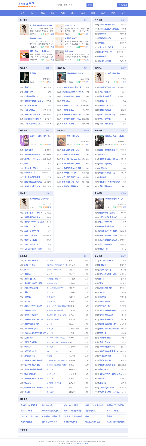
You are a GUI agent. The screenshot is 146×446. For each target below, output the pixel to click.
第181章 (50, 333)
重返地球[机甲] (105, 38)
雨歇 (70, 388)
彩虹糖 (123, 110)
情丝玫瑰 (85, 124)
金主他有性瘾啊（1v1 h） (34, 101)
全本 (123, 13)
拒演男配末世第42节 (54, 279)
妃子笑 (106, 207)
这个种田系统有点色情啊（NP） (73, 168)
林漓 (124, 222)
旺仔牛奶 (72, 356)
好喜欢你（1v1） (71, 25)
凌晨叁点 (72, 283)
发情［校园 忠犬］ (106, 124)
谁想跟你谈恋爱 (105, 110)
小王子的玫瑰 (84, 101)
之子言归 (72, 310)
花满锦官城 (47, 182)
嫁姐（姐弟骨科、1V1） (71, 150)
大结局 (49, 356)
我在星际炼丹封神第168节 (56, 315)
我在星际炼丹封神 (31, 315)
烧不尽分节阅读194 (54, 270)
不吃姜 (123, 154)
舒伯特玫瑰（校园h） (107, 213)
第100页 (50, 347)
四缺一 (123, 164)
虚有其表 (102, 177)
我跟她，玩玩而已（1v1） (114, 136)
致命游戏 (27, 383)
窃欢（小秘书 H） (106, 119)
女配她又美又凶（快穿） (33, 249)
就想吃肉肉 (122, 87)
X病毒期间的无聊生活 (32, 119)
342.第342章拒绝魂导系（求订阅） (59, 265)
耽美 (63, 13)
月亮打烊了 (122, 96)
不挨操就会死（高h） (75, 73)
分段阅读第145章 (53, 319)
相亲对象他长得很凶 (107, 25)
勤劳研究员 (47, 235)
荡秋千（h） (104, 249)
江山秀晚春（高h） (106, 52)
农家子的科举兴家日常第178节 (58, 306)
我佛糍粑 (123, 186)
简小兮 (123, 217)
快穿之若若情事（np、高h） (109, 115)
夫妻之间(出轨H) (105, 164)
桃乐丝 (123, 173)
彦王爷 (71, 306)
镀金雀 (101, 43)
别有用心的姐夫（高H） (33, 124)
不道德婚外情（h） (31, 96)
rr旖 (87, 186)
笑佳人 (123, 25)
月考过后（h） (30, 356)
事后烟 (48, 101)
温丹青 (48, 124)
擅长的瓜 (72, 265)
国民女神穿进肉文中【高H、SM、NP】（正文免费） (124, 199)
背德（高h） (67, 101)
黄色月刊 (48, 119)
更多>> (86, 20)
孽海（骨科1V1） (73, 136)
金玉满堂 (123, 388)
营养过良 (27, 347)
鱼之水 (71, 315)
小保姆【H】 (104, 168)
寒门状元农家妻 (30, 342)
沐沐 (49, 231)
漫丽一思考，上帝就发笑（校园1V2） (44, 51)
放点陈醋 (85, 115)
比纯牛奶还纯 (46, 173)
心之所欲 (123, 231)
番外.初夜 (50, 392)
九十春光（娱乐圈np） (113, 73)
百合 (53, 13)
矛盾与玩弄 (51, 301)
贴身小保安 (28, 338)
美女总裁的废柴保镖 (32, 177)
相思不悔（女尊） (31, 351)
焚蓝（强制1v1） (106, 186)
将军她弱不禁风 (30, 310)
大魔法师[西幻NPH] (107, 388)
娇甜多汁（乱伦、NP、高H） (41, 136)
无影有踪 (72, 292)
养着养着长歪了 (91, 411)
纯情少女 (85, 182)
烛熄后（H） (104, 101)
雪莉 (124, 124)
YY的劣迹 (122, 38)
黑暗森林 (85, 159)
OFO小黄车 (47, 87)
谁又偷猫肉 (47, 159)
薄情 (26, 292)
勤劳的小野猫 (71, 144)
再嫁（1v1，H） (30, 226)
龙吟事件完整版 (26, 422)
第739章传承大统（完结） (56, 338)
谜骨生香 (33, 144)
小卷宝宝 (70, 82)
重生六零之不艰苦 (31, 168)
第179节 (50, 261)
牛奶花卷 (48, 168)
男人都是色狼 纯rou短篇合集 (41, 25)
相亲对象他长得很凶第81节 (57, 365)
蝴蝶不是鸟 (47, 186)
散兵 (87, 416)
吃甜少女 (85, 173)
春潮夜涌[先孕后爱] (31, 324)
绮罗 (124, 105)
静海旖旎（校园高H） (70, 186)
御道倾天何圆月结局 (92, 422)
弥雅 (49, 92)
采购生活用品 (52, 283)
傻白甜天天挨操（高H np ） (108, 87)
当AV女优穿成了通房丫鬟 (71, 87)
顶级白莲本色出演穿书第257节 (58, 360)
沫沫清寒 (123, 61)
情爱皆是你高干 (71, 38)
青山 (87, 87)
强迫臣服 (33, 73)
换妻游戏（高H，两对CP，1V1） (110, 159)
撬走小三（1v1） (31, 240)
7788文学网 (27, 5)
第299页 (50, 369)
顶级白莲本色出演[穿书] (33, 360)
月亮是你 (123, 150)
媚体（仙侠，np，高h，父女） (72, 182)
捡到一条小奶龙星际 (71, 405)
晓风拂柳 (85, 119)
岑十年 (71, 378)
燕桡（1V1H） (70, 51)
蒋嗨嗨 (71, 301)
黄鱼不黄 (72, 319)
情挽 (49, 96)
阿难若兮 (123, 115)
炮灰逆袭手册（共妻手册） (40, 199)
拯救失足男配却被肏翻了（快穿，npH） (72, 154)
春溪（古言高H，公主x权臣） (109, 235)
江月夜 (86, 154)
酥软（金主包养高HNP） (109, 150)
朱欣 (49, 105)
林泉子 (48, 217)
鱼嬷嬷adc (33, 60)
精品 (43, 13)
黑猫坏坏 (123, 34)
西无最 (32, 82)
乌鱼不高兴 (34, 47)
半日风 (123, 29)
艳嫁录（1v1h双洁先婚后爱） (35, 222)
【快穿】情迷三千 (69, 110)
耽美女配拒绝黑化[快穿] (33, 369)
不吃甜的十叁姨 (108, 144)
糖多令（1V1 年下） (107, 105)
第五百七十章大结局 (54, 383)
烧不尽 (27, 270)
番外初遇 (50, 388)
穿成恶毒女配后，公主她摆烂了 (36, 378)
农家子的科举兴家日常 (33, 306)
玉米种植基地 (121, 52)
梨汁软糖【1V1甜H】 (70, 173)
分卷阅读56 (51, 297)
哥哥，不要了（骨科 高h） (34, 213)
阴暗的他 (102, 56)
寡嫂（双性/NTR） (31, 235)
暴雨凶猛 (102, 383)
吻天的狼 (72, 383)
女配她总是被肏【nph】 (108, 217)
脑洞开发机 (85, 105)
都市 (73, 13)
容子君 (48, 222)
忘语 (124, 47)
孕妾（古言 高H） (106, 92)
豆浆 (49, 164)
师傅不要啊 (28, 92)
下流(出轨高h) (29, 110)
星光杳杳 (85, 110)
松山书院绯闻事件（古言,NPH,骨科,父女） (72, 119)
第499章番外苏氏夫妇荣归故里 (58, 342)
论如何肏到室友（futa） (71, 96)
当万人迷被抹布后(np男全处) (109, 240)
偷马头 (48, 240)
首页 (23, 13)
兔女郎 (27, 301)
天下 (49, 177)
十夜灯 (48, 226)
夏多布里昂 (47, 110)
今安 (124, 119)
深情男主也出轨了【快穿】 (33, 115)
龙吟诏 (109, 416)
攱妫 (87, 168)
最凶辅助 (72, 360)
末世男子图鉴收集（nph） (34, 217)
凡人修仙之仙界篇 (106, 47)
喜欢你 (67, 34)
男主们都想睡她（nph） (71, 164)
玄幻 (83, 13)
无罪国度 (68, 60)
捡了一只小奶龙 (112, 411)
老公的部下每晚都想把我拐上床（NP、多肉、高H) (110, 182)
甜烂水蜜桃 (28, 150)
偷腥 (26, 164)
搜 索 (90, 5)
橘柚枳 (71, 324)
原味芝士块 (47, 115)
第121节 (50, 292)
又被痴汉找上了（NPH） (71, 105)
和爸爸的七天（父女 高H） (33, 159)
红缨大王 (33, 34)
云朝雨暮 (85, 177)
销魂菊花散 (73, 369)
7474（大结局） (53, 351)
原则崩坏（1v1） (36, 38)
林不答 (123, 383)
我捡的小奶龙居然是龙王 (51, 411)
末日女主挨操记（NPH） (71, 124)
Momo (32, 207)
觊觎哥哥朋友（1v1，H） (72, 115)
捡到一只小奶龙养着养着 (73, 411)
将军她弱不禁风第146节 (55, 310)
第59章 (49, 324)
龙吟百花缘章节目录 (49, 422)
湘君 (70, 342)
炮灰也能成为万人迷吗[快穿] (110, 29)
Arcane (123, 213)
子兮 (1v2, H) (29, 173)
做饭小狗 (72, 288)
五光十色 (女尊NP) (31, 231)
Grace (124, 249)
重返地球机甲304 (53, 374)
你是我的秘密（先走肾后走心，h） (37, 388)
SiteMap (79, 443)
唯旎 (124, 182)
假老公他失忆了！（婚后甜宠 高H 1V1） (33, 186)
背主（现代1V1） (106, 222)
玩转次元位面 (29, 265)
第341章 (50, 378)
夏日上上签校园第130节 (55, 288)
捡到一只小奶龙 (26, 411)
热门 (33, 13)
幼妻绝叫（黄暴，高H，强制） (110, 173)
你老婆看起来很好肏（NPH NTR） (73, 92)
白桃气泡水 (47, 154)
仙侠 (93, 13)
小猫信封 (123, 240)
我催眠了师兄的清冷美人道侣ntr (33, 154)
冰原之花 (27, 87)
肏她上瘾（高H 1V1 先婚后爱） (72, 159)
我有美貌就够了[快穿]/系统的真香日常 (39, 319)
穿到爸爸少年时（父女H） (109, 231)
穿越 (103, 13)
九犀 (124, 101)
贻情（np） (103, 154)
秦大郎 (71, 338)
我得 (87, 96)
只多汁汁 (123, 235)
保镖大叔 (102, 34)
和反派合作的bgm (48, 405)
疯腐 (87, 92)
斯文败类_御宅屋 (30, 105)
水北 (87, 164)
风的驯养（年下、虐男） (33, 283)
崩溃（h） (50, 329)
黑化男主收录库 (105, 96)
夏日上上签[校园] (31, 288)
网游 (113, 13)
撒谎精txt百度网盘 (70, 422)
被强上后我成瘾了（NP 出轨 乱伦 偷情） (72, 177)
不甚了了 (123, 56)
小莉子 (71, 351)
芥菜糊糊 (72, 347)
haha (124, 168)
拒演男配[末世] (105, 61)
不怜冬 (106, 82)
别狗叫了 (123, 43)
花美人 (123, 92)
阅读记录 (124, 5)
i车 (125, 177)
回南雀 (71, 270)
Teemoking (69, 47)
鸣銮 (87, 150)
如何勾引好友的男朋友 (33, 182)
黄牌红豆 (48, 150)
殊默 (49, 249)
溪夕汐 (123, 159)
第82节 (49, 274)
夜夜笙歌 (48, 213)
